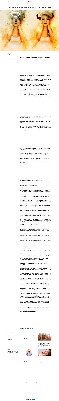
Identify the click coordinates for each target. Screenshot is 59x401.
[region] (35, 67)
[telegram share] (32, 328)
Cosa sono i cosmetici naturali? (28, 335)
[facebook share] (20, 328)
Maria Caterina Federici (11, 54)
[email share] (23, 328)
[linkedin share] (27, 328)
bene (8, 58)
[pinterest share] (25, 328)
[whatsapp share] (28, 328)
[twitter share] (22, 328)
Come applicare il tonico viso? (13, 351)
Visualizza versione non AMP (33, 384)
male (14, 58)
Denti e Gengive (40, 341)
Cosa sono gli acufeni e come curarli (29, 358)
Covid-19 (11, 58)
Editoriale (9, 349)
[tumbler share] (30, 328)
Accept (34, 399)
